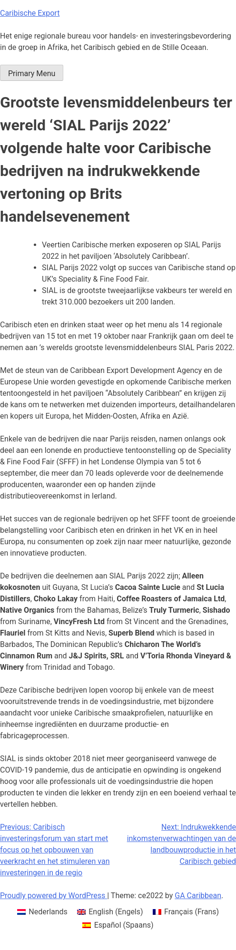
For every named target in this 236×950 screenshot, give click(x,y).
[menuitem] (42, 912)
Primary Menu (31, 73)
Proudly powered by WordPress (53, 895)
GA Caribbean (198, 895)
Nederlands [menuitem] (48, 911)
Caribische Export (29, 13)
